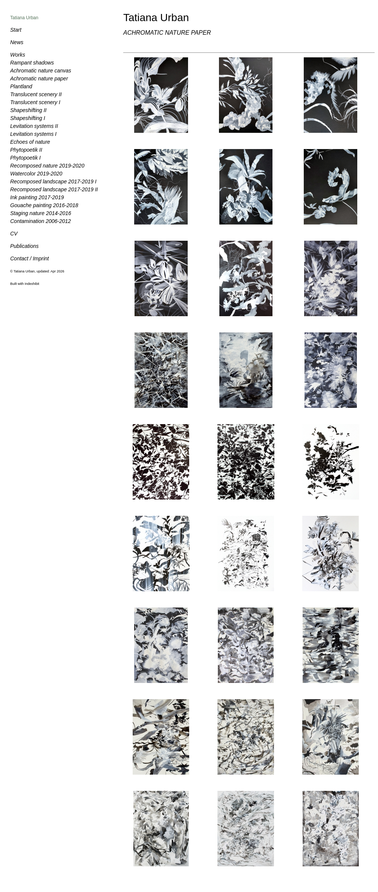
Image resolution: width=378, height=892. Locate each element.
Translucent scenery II (36, 94)
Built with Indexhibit (24, 284)
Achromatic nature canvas (40, 71)
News (16, 42)
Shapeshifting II (28, 110)
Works (17, 55)
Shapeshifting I (27, 118)
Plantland (21, 86)
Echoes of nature (30, 142)
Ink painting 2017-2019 (37, 197)
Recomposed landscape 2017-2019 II (54, 189)
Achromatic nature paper (39, 78)
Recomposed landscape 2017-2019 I (53, 181)
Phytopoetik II (26, 150)
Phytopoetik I (25, 158)
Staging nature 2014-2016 (40, 213)
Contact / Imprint (29, 258)
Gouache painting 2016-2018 (44, 205)
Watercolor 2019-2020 (36, 174)
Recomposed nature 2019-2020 (47, 166)
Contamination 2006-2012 (40, 221)
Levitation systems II (34, 126)
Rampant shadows (32, 63)
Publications (24, 246)
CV (13, 234)
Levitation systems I (33, 134)
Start (15, 30)
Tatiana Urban (24, 17)
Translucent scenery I (35, 102)
